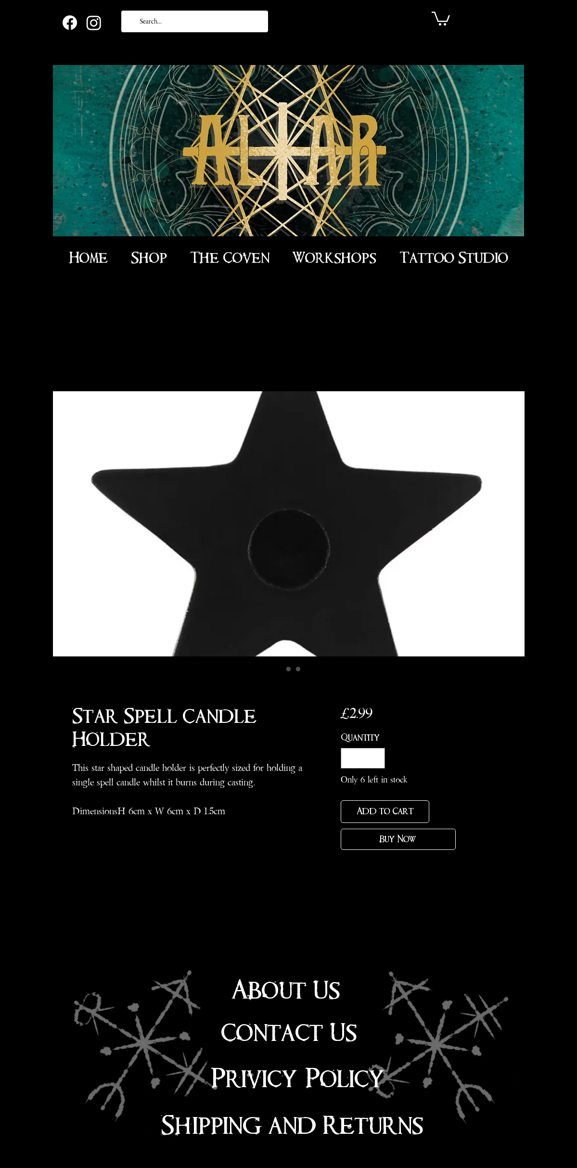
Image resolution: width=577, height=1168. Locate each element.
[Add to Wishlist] (444, 811)
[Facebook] (69, 22)
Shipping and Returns (292, 1125)
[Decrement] (349, 758)
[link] (441, 18)
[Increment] (376, 758)
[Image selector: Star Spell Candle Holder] (279, 669)
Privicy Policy (297, 1078)
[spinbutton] (363, 758)
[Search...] (194, 21)
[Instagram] (93, 22)
